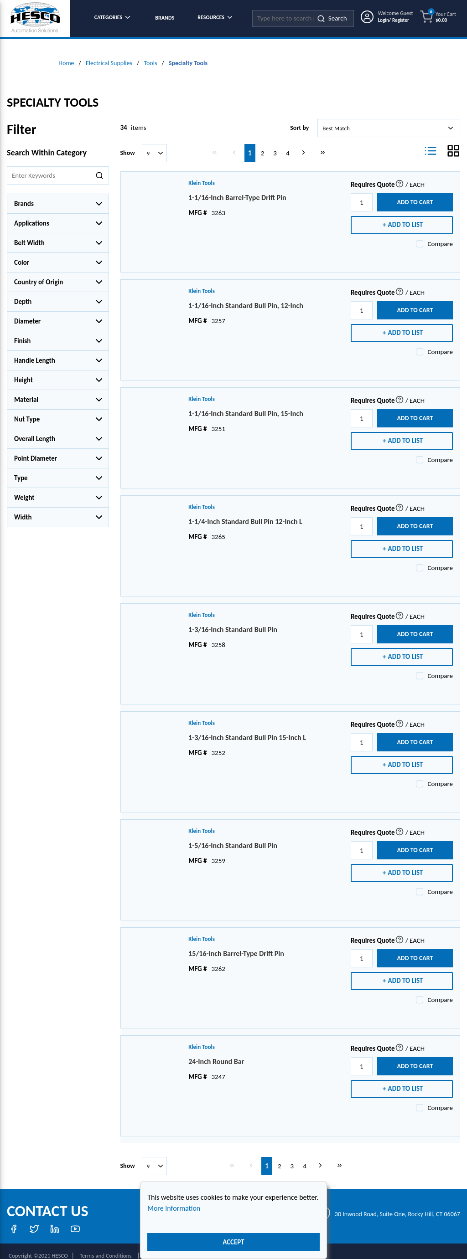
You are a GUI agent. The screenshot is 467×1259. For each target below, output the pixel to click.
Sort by (299, 118)
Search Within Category (47, 143)
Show (127, 143)
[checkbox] (419, 234)
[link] (216, 142)
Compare (440, 234)
